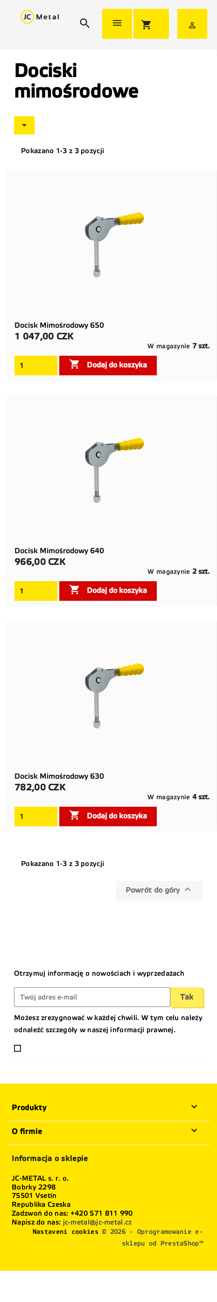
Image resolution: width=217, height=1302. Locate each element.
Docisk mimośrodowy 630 (59, 776)
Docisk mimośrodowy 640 (59, 551)
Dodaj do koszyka (108, 364)
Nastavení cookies (65, 1231)
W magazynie (168, 346)
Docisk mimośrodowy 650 (59, 325)
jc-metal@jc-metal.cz (97, 1222)
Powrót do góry (160, 889)
